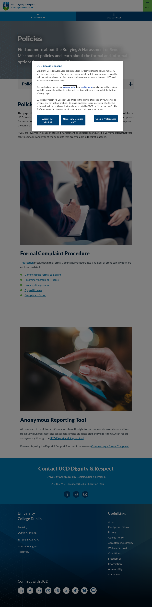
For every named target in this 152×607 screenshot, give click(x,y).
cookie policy (87, 87)
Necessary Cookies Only (73, 120)
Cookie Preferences (105, 119)
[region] (77, 96)
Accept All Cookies (47, 120)
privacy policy (69, 87)
